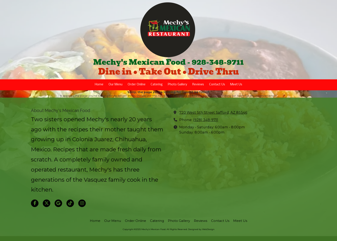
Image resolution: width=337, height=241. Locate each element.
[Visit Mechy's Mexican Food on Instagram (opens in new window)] (82, 203)
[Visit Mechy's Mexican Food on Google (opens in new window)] (58, 203)
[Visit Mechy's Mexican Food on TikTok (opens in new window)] (70, 203)
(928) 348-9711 (205, 120)
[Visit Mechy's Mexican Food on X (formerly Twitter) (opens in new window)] (46, 203)
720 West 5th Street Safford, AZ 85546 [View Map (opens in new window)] (213, 112)
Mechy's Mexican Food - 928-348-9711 (168, 62)
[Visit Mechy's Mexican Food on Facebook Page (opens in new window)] (34, 203)
